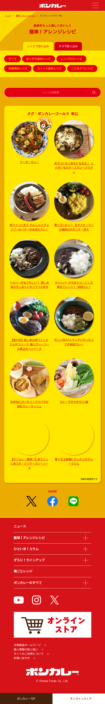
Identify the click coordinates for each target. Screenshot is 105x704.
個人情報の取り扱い (26, 649)
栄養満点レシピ (17, 68)
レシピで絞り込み (38, 46)
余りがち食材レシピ (38, 59)
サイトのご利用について (28, 653)
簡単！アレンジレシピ (25, 16)
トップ (8, 16)
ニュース (20, 526)
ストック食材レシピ (49, 68)
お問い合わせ (22, 658)
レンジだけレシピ (71, 59)
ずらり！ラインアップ (29, 560)
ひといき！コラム (26, 549)
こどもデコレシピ (82, 68)
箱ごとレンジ (23, 571)
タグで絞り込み (68, 46)
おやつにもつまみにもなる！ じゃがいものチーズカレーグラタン (74, 168)
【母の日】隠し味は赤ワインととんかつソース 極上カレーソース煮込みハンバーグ (29, 344)
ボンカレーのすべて (28, 582)
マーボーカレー (29, 162)
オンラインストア (81, 698)
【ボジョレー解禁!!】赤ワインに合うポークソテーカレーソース (29, 464)
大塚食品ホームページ (27, 645)
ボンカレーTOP (26, 698)
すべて (12, 59)
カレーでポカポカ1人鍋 (74, 402)
